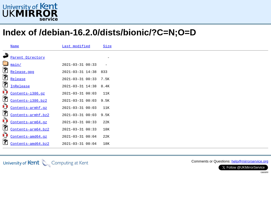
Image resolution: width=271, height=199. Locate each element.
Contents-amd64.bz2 (29, 143)
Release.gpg (22, 71)
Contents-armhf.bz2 (29, 114)
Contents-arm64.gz (28, 121)
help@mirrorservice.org (250, 161)
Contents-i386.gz (27, 93)
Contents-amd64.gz (28, 136)
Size (107, 45)
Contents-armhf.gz (28, 107)
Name (14, 45)
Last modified (76, 45)
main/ (15, 64)
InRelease (20, 85)
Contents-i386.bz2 (28, 100)
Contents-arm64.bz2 (29, 129)
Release (18, 78)
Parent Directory (27, 57)
